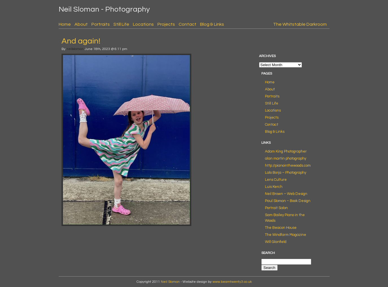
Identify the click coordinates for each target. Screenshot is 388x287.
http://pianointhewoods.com (288, 166)
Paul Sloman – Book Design (287, 201)
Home (65, 24)
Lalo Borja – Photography (285, 173)
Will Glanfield (275, 242)
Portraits (100, 24)
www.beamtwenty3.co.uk (232, 282)
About (81, 24)
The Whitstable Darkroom (300, 24)
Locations (143, 24)
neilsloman (75, 49)
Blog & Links (212, 24)
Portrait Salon (276, 208)
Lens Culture (276, 180)
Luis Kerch (273, 187)
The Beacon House (281, 228)
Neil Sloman (170, 282)
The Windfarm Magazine (285, 235)
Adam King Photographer (286, 151)
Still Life (121, 24)
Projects (166, 24)
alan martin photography (285, 158)
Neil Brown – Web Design (286, 194)
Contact (187, 24)
